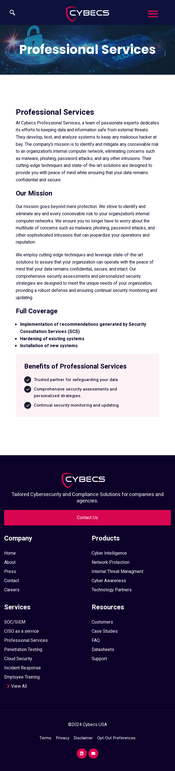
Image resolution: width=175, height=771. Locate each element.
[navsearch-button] (9, 13)
